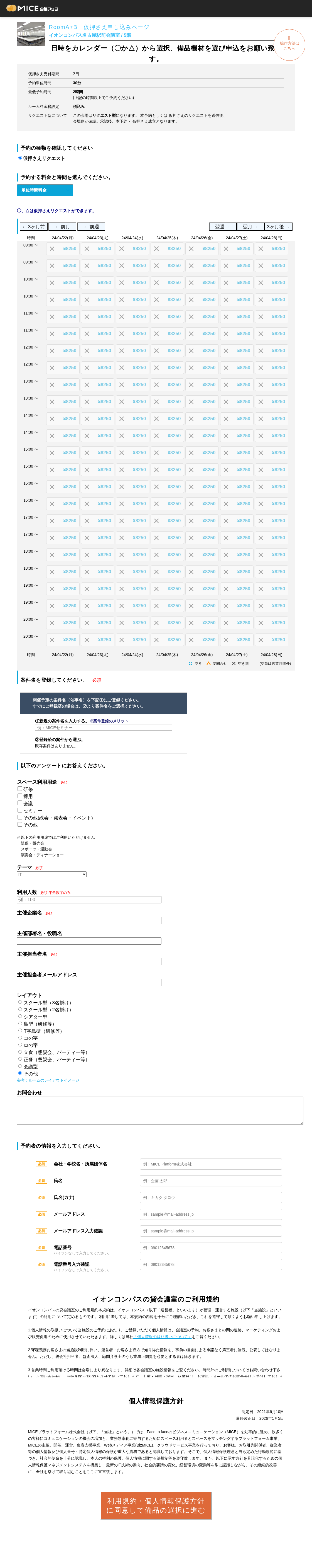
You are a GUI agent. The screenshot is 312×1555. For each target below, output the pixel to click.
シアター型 (35, 1017)
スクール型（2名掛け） (48, 1009)
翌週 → (222, 226)
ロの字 (31, 1045)
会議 (28, 803)
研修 (28, 789)
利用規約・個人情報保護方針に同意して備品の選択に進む (156, 1511)
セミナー (32, 810)
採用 (28, 796)
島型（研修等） (40, 1024)
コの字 (31, 1038)
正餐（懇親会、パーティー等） (57, 1059)
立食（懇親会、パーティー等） (57, 1052)
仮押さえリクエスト (44, 158)
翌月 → (250, 226)
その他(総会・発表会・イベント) (58, 818)
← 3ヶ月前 (33, 226)
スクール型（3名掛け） (48, 1002)
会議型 (31, 1066)
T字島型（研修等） (44, 1031)
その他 (30, 825)
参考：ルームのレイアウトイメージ (48, 1080)
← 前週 (91, 226)
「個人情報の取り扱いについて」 (162, 1342)
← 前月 (62, 226)
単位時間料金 (33, 190)
